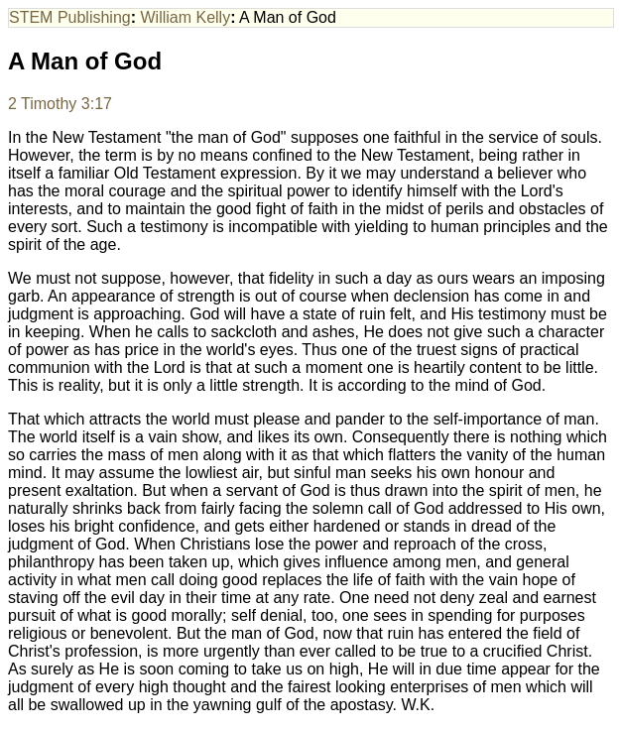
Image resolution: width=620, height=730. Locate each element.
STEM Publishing (70, 17)
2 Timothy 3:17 (60, 103)
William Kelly (186, 17)
